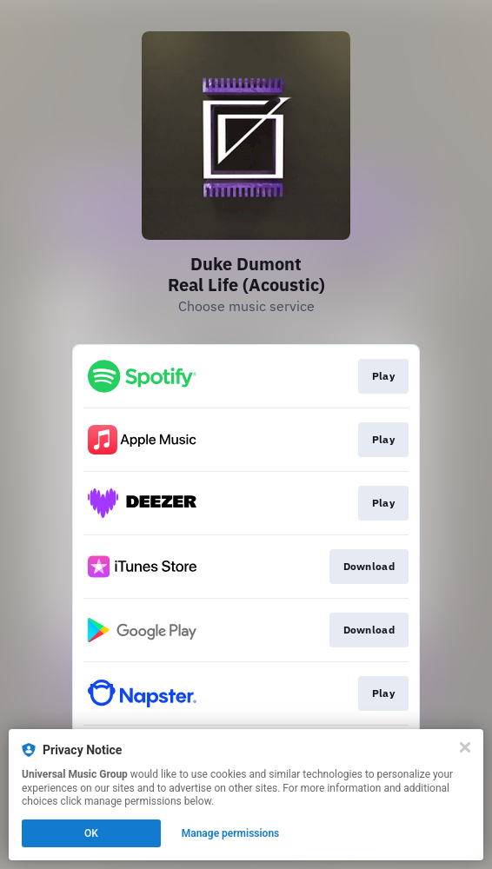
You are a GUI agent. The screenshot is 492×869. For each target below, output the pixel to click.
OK (91, 833)
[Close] (465, 747)
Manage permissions (231, 833)
